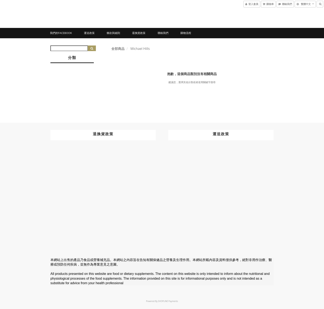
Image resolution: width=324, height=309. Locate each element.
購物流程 (185, 33)
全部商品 (118, 48)
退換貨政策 (138, 33)
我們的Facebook (61, 33)
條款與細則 (113, 33)
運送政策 (89, 33)
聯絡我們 (163, 33)
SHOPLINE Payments (168, 301)
